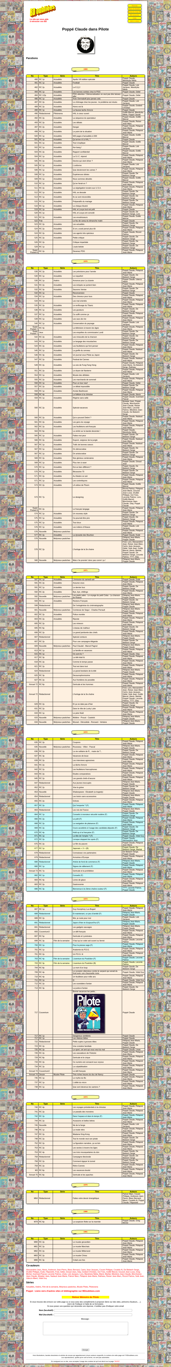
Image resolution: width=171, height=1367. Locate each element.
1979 (85, 1185)
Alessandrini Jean (33, 1270)
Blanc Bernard (74, 1270)
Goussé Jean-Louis (127, 1272)
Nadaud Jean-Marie (58, 1276)
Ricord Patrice (128, 1276)
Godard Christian (89, 1272)
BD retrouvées (134, 15)
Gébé (62, 1272)
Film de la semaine (50, 1287)
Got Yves (101, 1272)
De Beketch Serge (131, 1270)
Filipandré (50, 1272)
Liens (134, 18)
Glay (79, 1272)
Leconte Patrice (54, 1274)
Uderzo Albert (32, 1278)
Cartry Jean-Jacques (89, 1270)
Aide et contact (134, 21)
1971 (85, 570)
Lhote (64, 1274)
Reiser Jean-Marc (113, 1276)
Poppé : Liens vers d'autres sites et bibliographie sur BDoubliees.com (63, 1291)
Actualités (30, 1287)
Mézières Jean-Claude (121, 1274)
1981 (85, 1232)
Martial (108, 1274)
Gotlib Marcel (111, 1272)
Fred (57, 1272)
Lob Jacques (73, 1274)
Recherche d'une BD (134, 12)
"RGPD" (117, 1364)
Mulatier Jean (43, 1276)
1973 (85, 899)
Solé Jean (139, 1276)
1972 (85, 732)
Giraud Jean (71, 1272)
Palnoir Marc (73, 1276)
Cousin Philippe (105, 1270)
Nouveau (134, 6)
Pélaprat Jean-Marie (88, 1276)
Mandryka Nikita (91, 1274)
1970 (85, 261)
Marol (101, 1274)
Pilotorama (93, 1287)
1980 (85, 1211)
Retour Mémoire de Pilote (85, 1297)
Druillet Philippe (32, 1272)
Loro (81, 1274)
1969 (85, 69)
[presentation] (85, 1344)
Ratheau (101, 1276)
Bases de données (134, 9)
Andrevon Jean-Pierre (57, 1270)
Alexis (44, 1270)
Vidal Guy (43, 1278)
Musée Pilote (82, 1287)
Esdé (42, 1272)
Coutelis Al (118, 1270)
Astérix (38, 1287)
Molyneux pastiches (67, 1287)
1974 (85, 1097)
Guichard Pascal (40, 1274)
